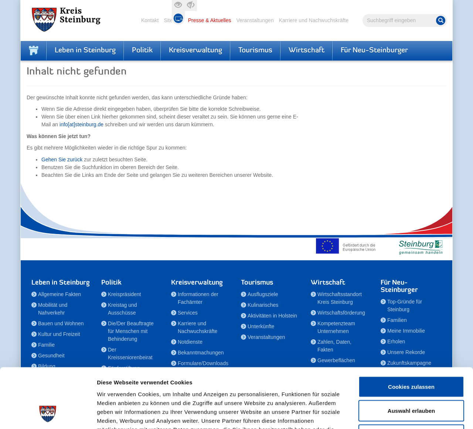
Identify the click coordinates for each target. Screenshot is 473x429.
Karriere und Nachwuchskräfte (313, 20)
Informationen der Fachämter (198, 298)
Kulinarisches (263, 305)
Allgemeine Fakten (59, 294)
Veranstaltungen (254, 20)
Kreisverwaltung (195, 50)
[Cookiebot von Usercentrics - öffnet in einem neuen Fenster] (48, 414)
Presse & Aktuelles (209, 20)
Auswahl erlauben (411, 356)
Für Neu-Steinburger (374, 50)
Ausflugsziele (263, 294)
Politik (142, 50)
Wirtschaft (306, 50)
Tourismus (255, 50)
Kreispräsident (124, 294)
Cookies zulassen (411, 332)
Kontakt (150, 20)
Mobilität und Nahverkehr (52, 309)
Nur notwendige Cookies (411, 380)
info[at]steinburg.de (81, 124)
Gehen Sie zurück (61, 159)
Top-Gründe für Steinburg (404, 305)
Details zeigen (393, 414)
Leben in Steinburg (85, 50)
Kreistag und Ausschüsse (122, 309)
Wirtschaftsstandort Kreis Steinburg (339, 298)
